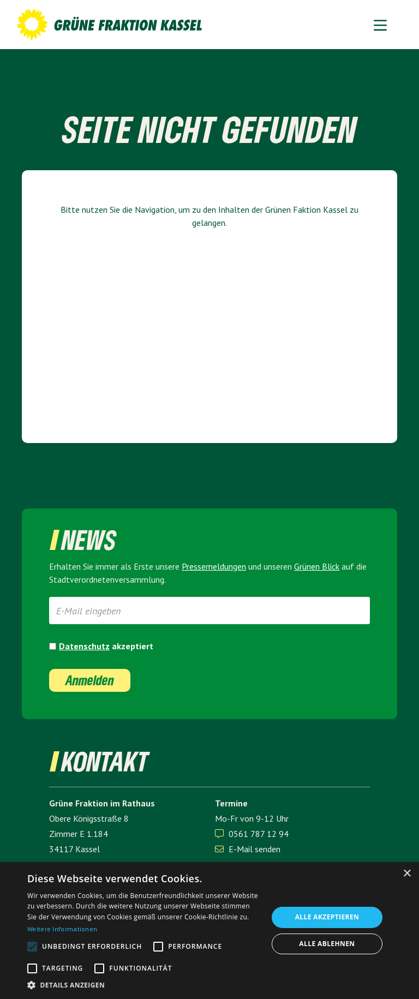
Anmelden (89, 680)
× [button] (407, 874)
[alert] (209, 930)
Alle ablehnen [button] (327, 943)
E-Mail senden (247, 849)
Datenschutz (84, 646)
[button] (380, 24)
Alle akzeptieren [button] (327, 917)
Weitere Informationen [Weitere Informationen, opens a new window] (62, 929)
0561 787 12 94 (259, 833)
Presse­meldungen (214, 566)
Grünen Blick (316, 566)
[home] (109, 24)
